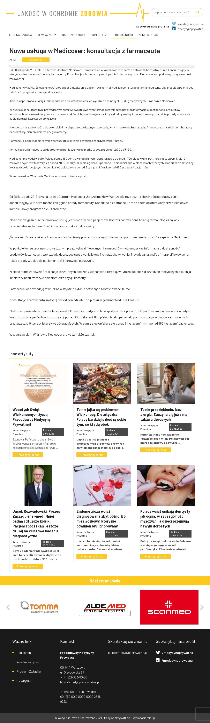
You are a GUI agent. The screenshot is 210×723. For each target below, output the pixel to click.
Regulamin (23, 652)
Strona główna (20, 35)
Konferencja (148, 35)
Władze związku (27, 662)
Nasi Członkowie (74, 35)
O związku (45, 35)
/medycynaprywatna (188, 24)
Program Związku (28, 671)
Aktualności (123, 35)
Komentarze (99, 35)
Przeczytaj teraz (28, 454)
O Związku (23, 681)
